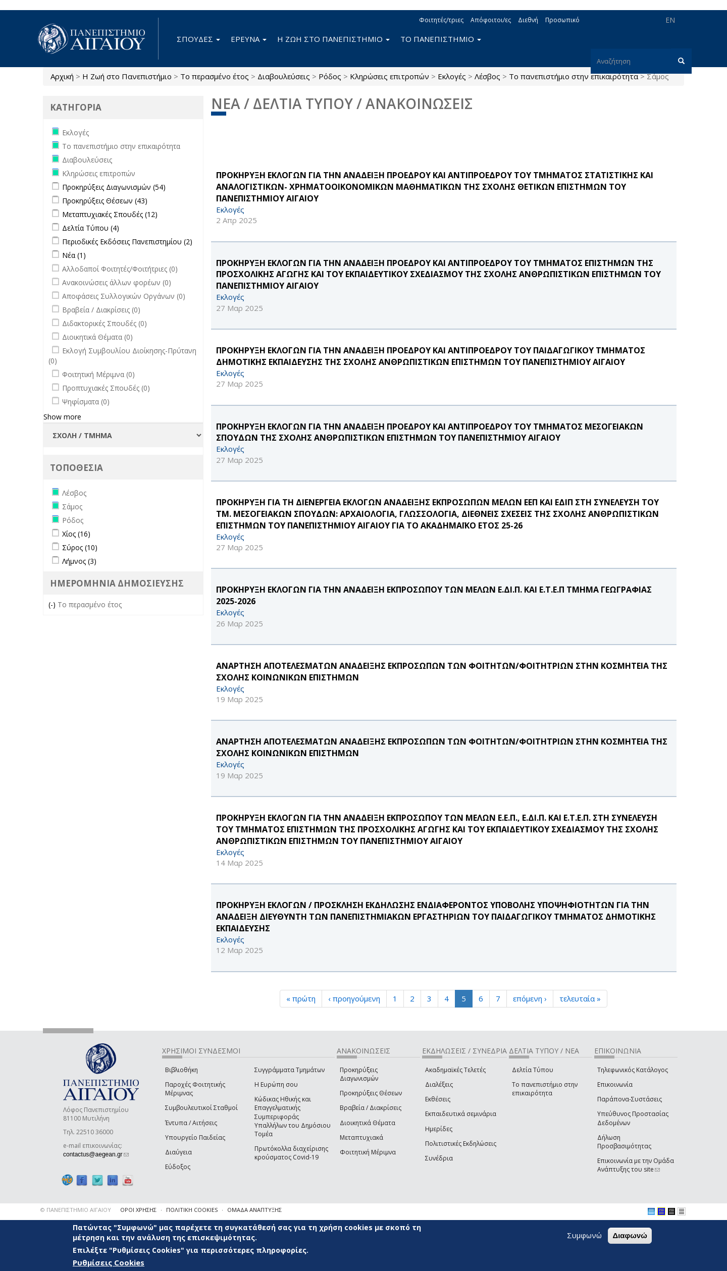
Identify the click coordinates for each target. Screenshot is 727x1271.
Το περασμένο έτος (214, 76)
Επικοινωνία (615, 1084)
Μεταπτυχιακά (361, 1137)
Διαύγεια (178, 1152)
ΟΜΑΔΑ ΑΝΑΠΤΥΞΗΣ (254, 1209)
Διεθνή (528, 20)
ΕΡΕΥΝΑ (249, 39)
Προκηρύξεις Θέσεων (371, 1093)
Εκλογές (452, 76)
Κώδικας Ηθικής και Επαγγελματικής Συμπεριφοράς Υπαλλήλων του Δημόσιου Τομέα (292, 1116)
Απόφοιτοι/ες (491, 20)
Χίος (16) (76, 534)
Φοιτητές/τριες (441, 20)
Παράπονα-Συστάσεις (629, 1099)
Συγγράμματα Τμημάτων (289, 1070)
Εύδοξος (177, 1166)
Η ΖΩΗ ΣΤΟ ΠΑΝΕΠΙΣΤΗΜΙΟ (333, 39)
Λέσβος (487, 76)
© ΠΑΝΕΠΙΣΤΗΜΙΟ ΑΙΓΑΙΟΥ (75, 1209)
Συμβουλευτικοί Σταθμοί (201, 1107)
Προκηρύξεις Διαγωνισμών (359, 1074)
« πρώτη (301, 998)
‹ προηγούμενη (354, 998)
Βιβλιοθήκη (181, 1070)
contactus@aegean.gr (96, 1154)
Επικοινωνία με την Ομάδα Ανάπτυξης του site (635, 1165)
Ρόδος (330, 76)
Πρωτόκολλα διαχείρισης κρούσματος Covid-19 (291, 1152)
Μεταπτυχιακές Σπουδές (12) (110, 214)
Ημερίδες (438, 1129)
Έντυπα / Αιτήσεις (191, 1123)
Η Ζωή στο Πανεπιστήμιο (127, 76)
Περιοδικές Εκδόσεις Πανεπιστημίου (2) (127, 241)
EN (670, 20)
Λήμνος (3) (79, 561)
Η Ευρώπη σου (276, 1084)
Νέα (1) (74, 255)
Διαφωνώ (629, 1235)
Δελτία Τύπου (532, 1070)
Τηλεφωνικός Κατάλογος (632, 1070)
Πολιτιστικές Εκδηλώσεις (460, 1143)
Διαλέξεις (439, 1084)
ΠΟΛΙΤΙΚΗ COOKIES (192, 1209)
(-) (53, 604)
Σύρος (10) (79, 547)
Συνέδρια (439, 1158)
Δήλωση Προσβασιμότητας (624, 1141)
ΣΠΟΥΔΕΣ (198, 39)
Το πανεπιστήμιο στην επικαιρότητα (573, 76)
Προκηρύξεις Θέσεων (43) (104, 200)
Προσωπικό (562, 20)
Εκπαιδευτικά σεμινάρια (460, 1113)
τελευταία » (580, 998)
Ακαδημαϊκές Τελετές (455, 1070)
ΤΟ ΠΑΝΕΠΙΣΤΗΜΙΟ (440, 39)
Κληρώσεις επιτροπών (389, 76)
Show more (62, 416)
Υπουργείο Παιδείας (195, 1137)
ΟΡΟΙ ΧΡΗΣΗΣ (138, 1209)
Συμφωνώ (584, 1235)
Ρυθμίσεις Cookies (108, 1262)
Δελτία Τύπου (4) (90, 228)
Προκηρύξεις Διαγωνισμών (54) (114, 187)
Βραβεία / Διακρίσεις (370, 1107)
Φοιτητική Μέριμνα (368, 1152)
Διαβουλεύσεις (283, 76)
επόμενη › (530, 998)
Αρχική (62, 76)
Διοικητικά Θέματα (367, 1123)
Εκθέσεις (437, 1099)
